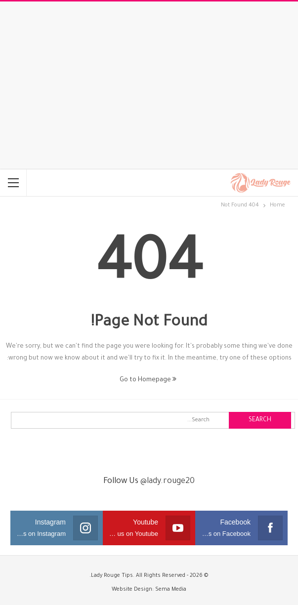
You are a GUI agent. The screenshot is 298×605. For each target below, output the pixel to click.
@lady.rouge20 (167, 481)
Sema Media (170, 590)
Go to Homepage (148, 380)
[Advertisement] (149, 85)
